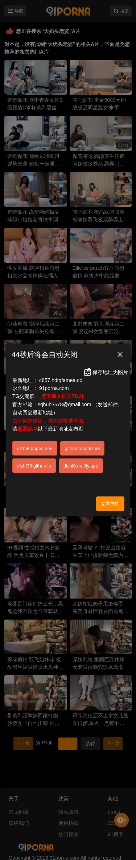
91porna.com (54, 388)
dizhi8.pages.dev (35, 448)
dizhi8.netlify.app (80, 466)
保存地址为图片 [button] (105, 372)
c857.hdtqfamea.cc (60, 380)
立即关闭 (110, 503)
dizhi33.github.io (34, 466)
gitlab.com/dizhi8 (82, 448)
